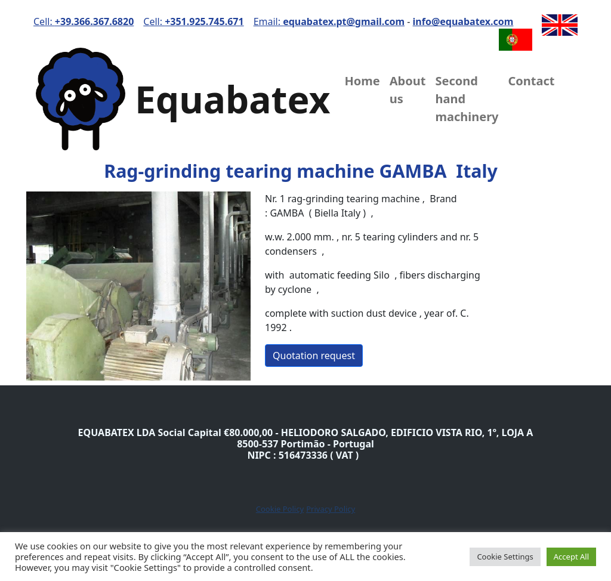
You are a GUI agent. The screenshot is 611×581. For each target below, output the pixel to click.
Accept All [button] (571, 556)
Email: (329, 21)
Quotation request (314, 355)
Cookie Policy (280, 508)
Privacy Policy (330, 508)
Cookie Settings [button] (505, 556)
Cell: (83, 21)
